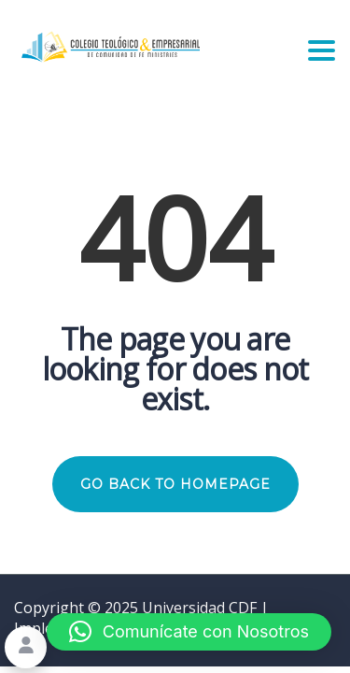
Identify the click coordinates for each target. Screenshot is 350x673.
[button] (189, 632)
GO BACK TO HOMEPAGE (175, 484)
